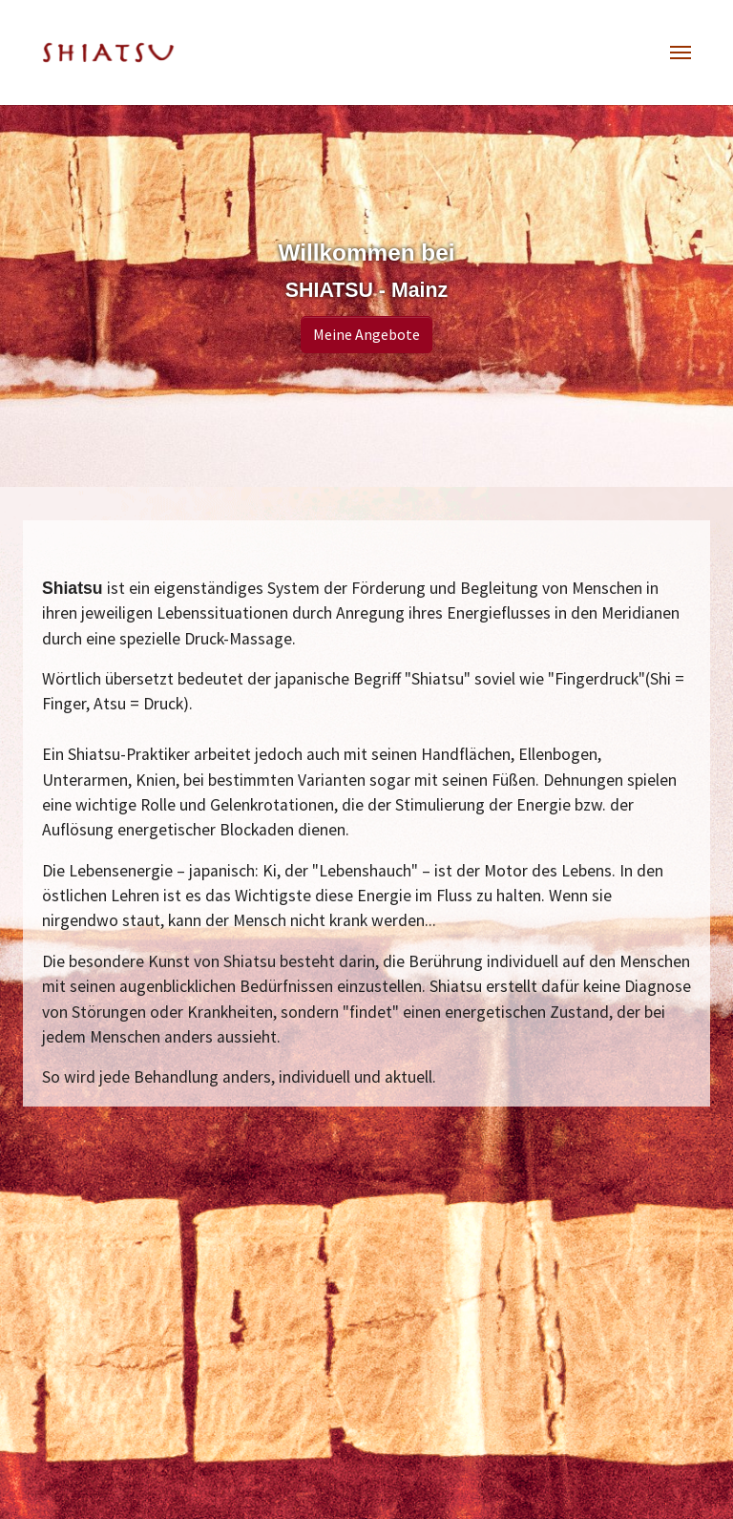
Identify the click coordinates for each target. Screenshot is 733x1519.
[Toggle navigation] (680, 52)
